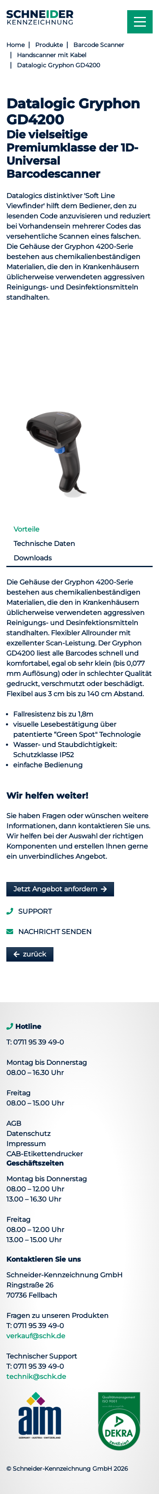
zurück (34, 954)
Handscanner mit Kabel (51, 55)
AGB (13, 1123)
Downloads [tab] (33, 558)
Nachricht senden (49, 932)
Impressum (26, 1144)
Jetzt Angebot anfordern (56, 889)
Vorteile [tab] (26, 529)
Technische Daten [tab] (44, 544)
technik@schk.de (36, 1377)
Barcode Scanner (98, 45)
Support (29, 911)
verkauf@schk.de (35, 1336)
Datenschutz (28, 1134)
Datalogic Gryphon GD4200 (58, 65)
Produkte (49, 45)
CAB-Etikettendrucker (44, 1154)
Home (15, 45)
